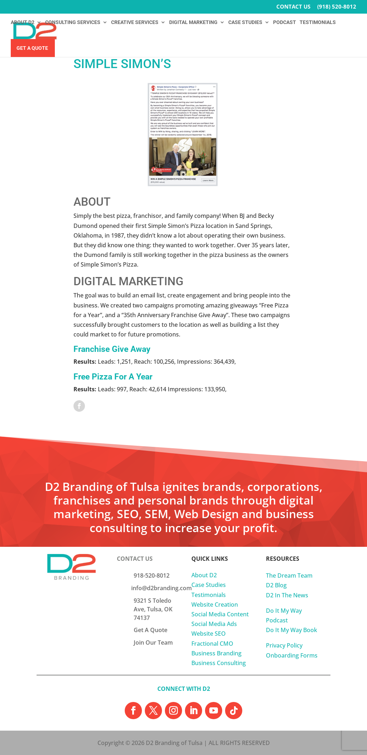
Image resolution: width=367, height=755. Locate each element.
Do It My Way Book (291, 630)
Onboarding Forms (292, 655)
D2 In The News (287, 595)
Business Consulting (218, 663)
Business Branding (216, 653)
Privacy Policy (284, 645)
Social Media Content (220, 614)
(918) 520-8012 (336, 7)
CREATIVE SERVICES (134, 22)
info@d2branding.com (161, 588)
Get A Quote (32, 48)
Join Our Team (153, 642)
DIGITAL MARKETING (193, 22)
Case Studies (208, 585)
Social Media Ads (214, 624)
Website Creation (214, 604)
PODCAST (284, 22)
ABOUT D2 (22, 22)
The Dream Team (289, 575)
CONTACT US (293, 7)
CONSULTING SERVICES (72, 22)
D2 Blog (276, 585)
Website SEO (208, 633)
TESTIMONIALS (318, 22)
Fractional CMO (212, 644)
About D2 (204, 575)
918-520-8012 (152, 575)
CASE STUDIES (245, 22)
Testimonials (208, 595)
